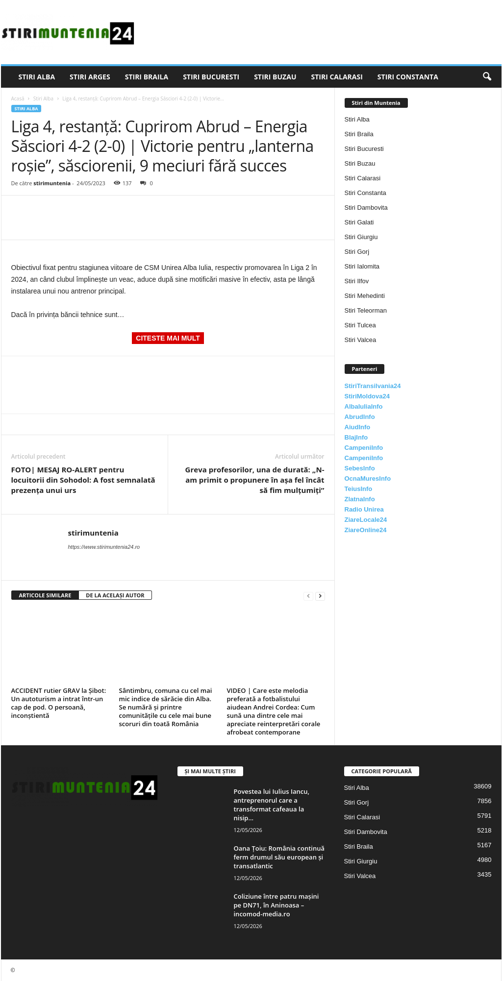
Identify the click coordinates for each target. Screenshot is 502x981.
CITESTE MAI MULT (168, 338)
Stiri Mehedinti (365, 295)
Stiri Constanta (407, 76)
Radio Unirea (364, 509)
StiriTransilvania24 (373, 386)
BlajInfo (356, 437)
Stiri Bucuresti (211, 76)
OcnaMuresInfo (368, 478)
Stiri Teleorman (366, 310)
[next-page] (320, 595)
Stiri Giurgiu (361, 237)
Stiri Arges (90, 76)
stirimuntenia (52, 183)
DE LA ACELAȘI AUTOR (115, 595)
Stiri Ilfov (357, 281)
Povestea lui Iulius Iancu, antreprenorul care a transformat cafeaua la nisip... (272, 804)
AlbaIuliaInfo (364, 406)
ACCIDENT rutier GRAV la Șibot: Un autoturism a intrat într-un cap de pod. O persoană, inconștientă (58, 703)
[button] (487, 77)
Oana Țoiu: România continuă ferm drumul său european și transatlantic (279, 857)
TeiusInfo (359, 488)
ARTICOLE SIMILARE (45, 595)
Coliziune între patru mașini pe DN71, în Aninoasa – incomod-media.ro (276, 905)
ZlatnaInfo (360, 499)
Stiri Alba (37, 76)
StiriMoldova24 (367, 396)
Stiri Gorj (357, 251)
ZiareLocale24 (366, 519)
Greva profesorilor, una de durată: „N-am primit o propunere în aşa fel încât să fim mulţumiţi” (255, 480)
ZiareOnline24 (366, 530)
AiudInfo (358, 427)
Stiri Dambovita (366, 207)
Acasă (18, 98)
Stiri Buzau (275, 76)
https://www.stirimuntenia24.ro (104, 547)
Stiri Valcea (360, 339)
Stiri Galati (359, 222)
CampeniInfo (364, 447)
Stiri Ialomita (362, 266)
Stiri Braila (146, 76)
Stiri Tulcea (360, 325)
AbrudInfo (360, 416)
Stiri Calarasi (336, 76)
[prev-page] (308, 595)
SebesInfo (360, 468)
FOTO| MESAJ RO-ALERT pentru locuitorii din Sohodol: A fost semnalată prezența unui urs (83, 480)
